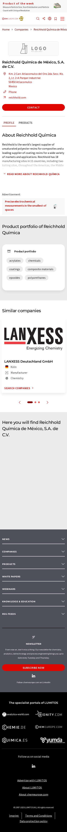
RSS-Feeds (9, 614)
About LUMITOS (32, 787)
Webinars (9, 589)
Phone (9, 92)
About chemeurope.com (33, 794)
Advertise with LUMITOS (32, 780)
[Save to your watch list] (55, 19)
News (6, 539)
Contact (33, 107)
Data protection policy (33, 821)
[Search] (37, 19)
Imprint (14, 815)
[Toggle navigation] (62, 19)
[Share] (43, 19)
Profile (9, 122)
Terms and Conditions (38, 815)
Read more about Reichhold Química (31, 174)
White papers (11, 576)
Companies (9, 551)
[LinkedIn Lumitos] (33, 766)
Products (25, 122)
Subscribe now (33, 667)
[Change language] (49, 19)
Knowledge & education (18, 601)
